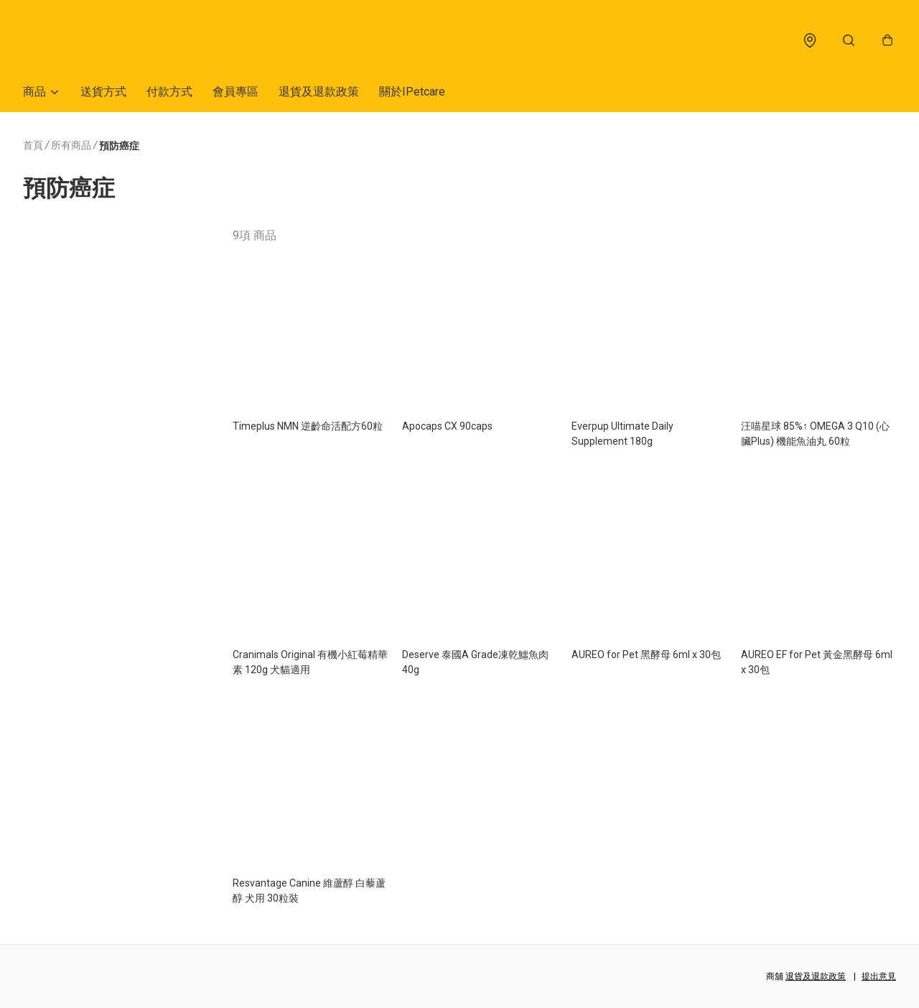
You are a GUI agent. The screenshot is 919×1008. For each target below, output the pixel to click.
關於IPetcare (412, 91)
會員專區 (235, 91)
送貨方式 (103, 91)
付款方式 (169, 91)
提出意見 (879, 976)
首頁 (33, 145)
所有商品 (71, 145)
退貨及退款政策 (319, 91)
